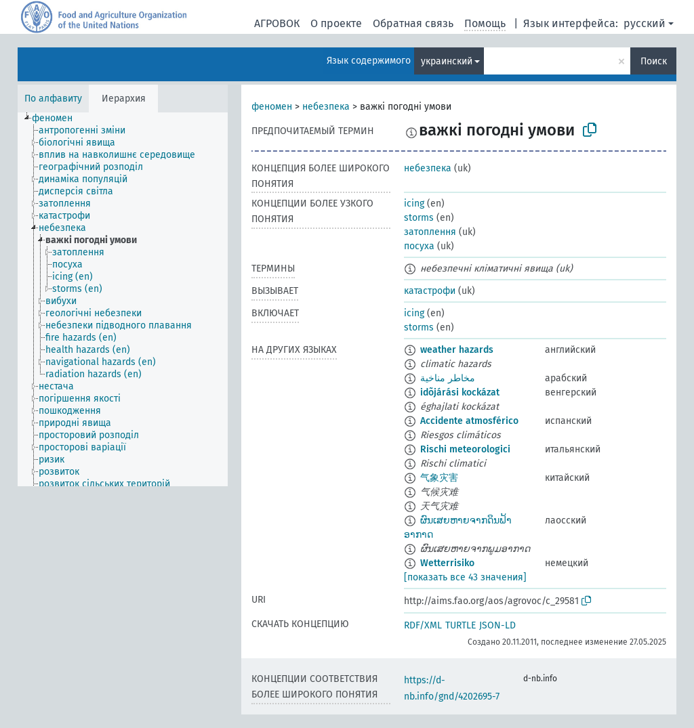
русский (645, 23)
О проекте (336, 23)
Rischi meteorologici (465, 449)
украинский (446, 61)
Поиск (653, 61)
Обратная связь (413, 23)
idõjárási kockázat (459, 392)
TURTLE (460, 625)
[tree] (123, 299)
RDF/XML (423, 625)
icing (414, 203)
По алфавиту (53, 98)
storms (419, 217)
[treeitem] (58, 118)
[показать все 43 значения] (465, 577)
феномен (271, 106)
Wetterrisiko (447, 563)
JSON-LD (497, 625)
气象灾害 (439, 478)
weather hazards (456, 350)
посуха (419, 246)
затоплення (430, 232)
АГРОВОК (277, 23)
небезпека (326, 106)
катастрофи (429, 291)
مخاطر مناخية (447, 378)
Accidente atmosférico (469, 421)
